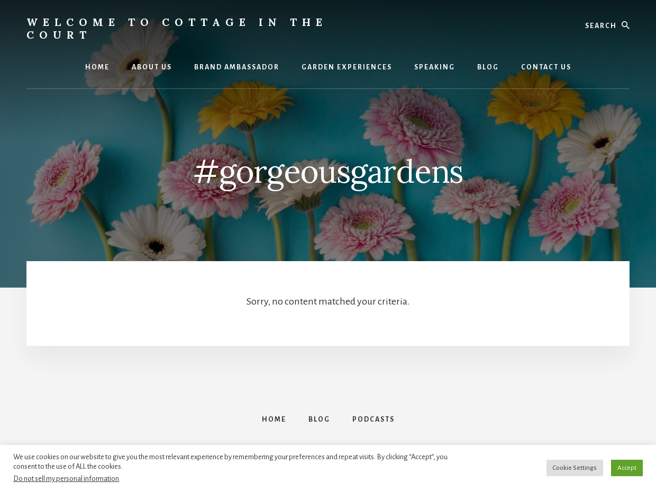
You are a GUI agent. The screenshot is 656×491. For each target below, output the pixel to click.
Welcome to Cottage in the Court (176, 28)
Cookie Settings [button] (575, 468)
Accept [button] (626, 468)
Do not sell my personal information (66, 479)
